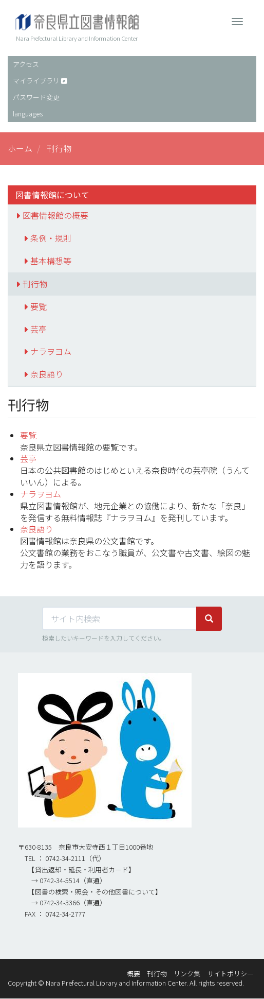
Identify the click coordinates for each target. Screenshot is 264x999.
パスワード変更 (36, 97)
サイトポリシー (230, 973)
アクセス (26, 64)
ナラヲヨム (50, 351)
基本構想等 (50, 260)
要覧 (38, 306)
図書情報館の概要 (55, 215)
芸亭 (38, 329)
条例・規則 (50, 238)
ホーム (20, 148)
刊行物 (35, 284)
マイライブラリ (36, 80)
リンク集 (187, 973)
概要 (133, 973)
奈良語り (46, 374)
